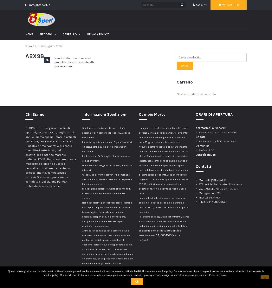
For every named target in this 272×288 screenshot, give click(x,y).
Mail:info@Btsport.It (212, 180)
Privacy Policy (98, 34)
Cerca (185, 66)
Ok (137, 281)
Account (200, 5)
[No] (265, 277)
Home (29, 34)
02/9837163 (164, 235)
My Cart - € (228, 5)
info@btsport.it (168, 230)
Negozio (46, 34)
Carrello (70, 34)
